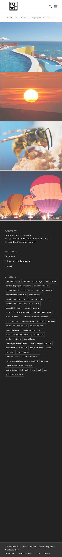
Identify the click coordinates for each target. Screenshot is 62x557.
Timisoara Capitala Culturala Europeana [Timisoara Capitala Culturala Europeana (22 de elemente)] (22, 356)
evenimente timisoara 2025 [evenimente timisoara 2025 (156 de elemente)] (39, 299)
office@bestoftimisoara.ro (23, 242)
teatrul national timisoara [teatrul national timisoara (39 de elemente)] (16, 347)
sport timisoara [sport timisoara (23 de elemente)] (37, 334)
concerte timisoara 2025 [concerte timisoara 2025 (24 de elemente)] (16, 294)
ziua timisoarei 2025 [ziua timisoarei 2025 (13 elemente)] (14, 374)
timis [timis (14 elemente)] (49, 347)
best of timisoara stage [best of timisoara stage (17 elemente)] (32, 281)
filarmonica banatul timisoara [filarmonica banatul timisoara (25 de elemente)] (18, 312)
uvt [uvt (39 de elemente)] (45, 370)
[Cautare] (49, 6)
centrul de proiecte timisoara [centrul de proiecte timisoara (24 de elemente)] (18, 286)
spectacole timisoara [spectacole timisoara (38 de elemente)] (31, 330)
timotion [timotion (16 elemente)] (44, 361)
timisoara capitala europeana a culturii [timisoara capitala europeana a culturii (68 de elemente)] (22, 361)
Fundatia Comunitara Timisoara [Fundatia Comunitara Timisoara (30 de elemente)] (35, 317)
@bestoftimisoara (23, 238)
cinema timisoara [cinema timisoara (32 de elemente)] (41, 286)
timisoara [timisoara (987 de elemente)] (10, 352)
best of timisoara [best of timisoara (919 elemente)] (13, 281)
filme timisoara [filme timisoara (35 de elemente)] (12, 317)
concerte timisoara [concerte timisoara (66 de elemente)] (44, 290)
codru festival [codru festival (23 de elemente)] (27, 290)
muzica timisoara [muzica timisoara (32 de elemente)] (37, 325)
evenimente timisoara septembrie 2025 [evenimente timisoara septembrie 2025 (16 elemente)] (22, 303)
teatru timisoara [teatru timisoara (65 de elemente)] (37, 347)
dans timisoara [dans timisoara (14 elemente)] (35, 294)
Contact (8, 266)
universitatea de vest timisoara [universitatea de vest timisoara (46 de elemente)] (19, 365)
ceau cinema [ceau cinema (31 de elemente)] (50, 281)
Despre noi (10, 256)
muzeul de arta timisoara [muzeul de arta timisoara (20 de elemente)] (16, 325)
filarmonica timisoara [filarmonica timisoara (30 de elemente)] (42, 312)
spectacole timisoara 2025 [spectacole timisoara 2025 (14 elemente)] (17, 334)
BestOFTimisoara (23, 235)
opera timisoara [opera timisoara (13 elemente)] (12, 330)
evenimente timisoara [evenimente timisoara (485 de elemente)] (15, 299)
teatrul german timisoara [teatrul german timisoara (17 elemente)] (16, 343)
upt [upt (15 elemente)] (39, 370)
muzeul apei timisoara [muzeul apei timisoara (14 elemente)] (46, 321)
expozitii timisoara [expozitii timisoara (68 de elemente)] (14, 308)
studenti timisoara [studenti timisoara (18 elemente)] (13, 339)
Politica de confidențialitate (17, 261)
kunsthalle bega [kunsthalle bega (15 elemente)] (27, 321)
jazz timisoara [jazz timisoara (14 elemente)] (12, 321)
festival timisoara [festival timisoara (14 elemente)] (32, 308)
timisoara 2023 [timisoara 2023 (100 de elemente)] (23, 352)
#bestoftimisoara (41, 238)
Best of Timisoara (30, 546)
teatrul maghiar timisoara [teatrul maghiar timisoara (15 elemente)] (40, 343)
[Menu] (55, 6)
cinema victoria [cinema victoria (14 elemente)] (12, 290)
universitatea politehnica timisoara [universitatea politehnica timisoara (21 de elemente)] (20, 370)
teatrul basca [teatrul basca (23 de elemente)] (29, 339)
